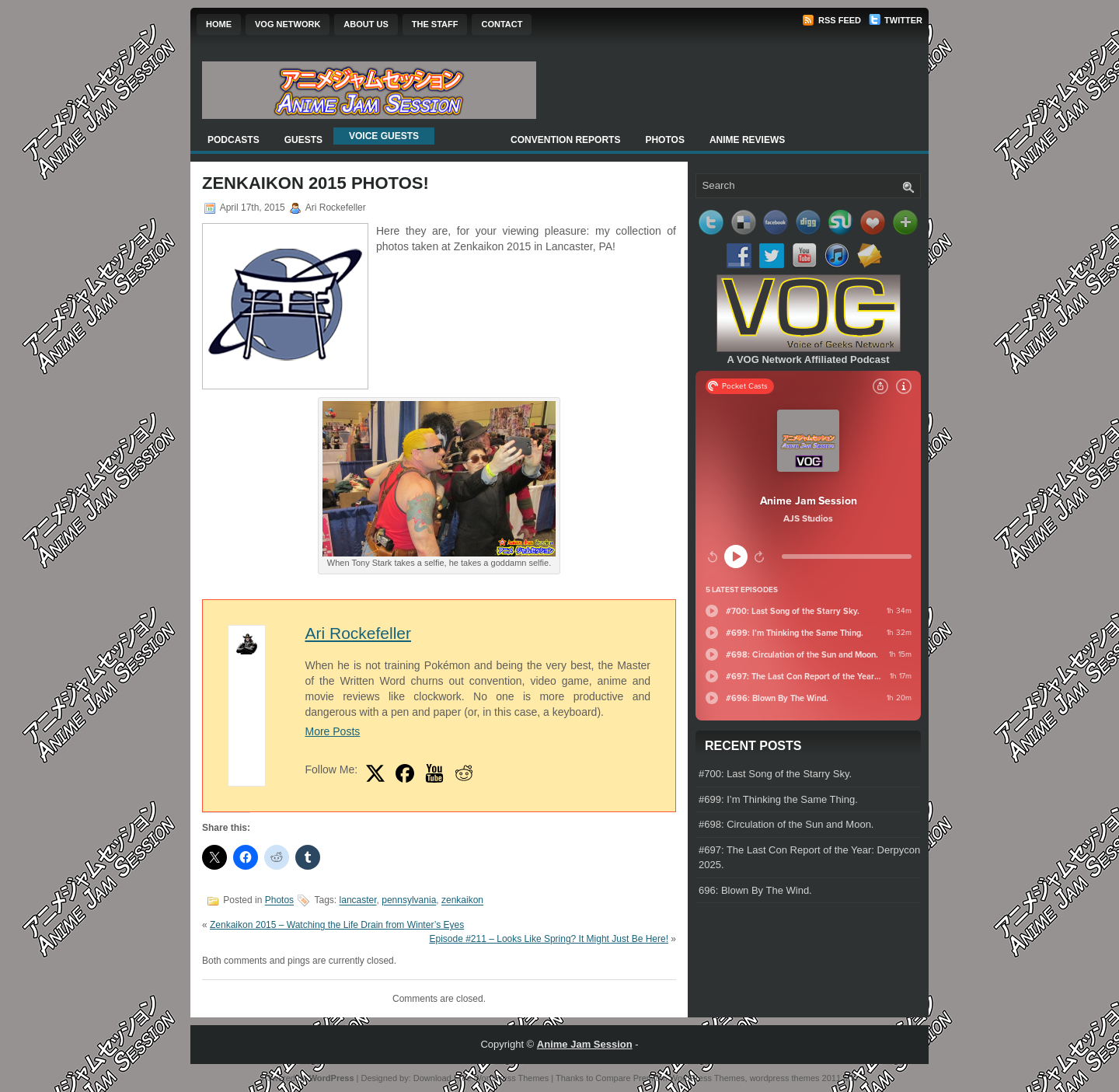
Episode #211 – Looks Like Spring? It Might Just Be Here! (548, 938)
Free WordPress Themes (501, 1078)
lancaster (358, 900)
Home (219, 24)
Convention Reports (565, 139)
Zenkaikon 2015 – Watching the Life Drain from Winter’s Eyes (337, 924)
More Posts (332, 731)
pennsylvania (409, 900)
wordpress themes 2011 (795, 1078)
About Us (365, 24)
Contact (501, 24)
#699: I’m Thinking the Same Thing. (778, 799)
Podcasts (233, 139)
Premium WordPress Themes (689, 1078)
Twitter (895, 20)
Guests (303, 139)
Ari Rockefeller (358, 633)
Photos (664, 139)
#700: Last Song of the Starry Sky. (775, 774)
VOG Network (287, 24)
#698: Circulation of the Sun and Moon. (786, 824)
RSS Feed (831, 20)
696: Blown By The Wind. (755, 890)
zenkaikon (462, 900)
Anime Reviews (747, 139)
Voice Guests (384, 136)
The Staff (435, 24)
